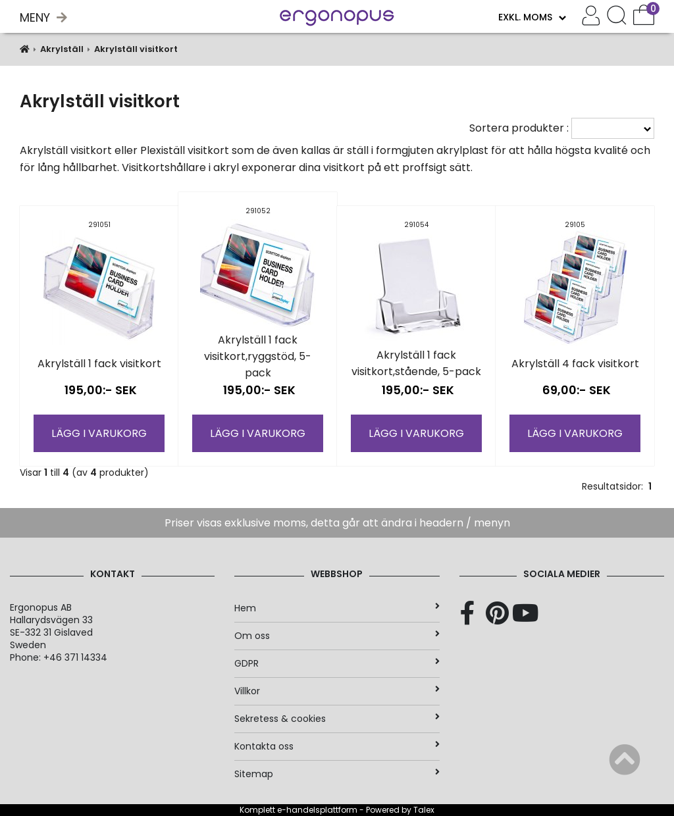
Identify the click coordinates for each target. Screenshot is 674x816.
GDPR (336, 663)
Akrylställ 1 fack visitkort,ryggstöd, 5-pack (257, 356)
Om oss (336, 635)
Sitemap (336, 773)
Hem (336, 608)
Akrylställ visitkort (136, 49)
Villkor (336, 691)
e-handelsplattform (317, 809)
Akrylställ (62, 49)
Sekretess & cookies (336, 718)
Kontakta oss (336, 746)
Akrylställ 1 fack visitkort (99, 363)
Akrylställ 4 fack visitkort (575, 363)
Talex (423, 809)
